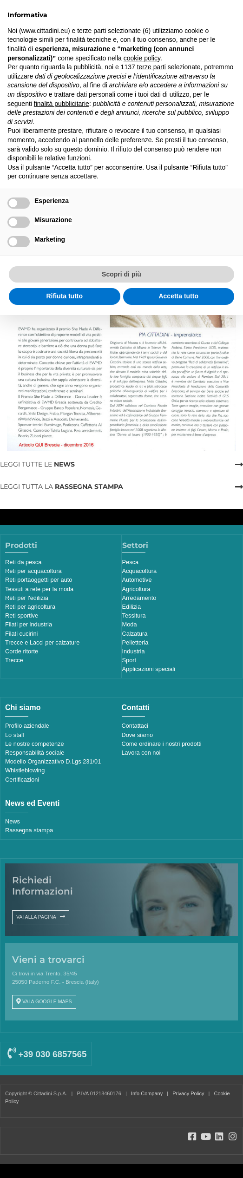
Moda (129, 624)
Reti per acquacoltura (33, 570)
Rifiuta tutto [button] (64, 296)
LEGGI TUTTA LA (61, 486)
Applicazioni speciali (149, 668)
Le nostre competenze (34, 743)
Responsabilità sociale (34, 752)
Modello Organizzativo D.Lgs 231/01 (53, 761)
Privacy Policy (188, 1093)
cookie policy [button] (142, 58)
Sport (129, 660)
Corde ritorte (21, 651)
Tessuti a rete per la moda (39, 589)
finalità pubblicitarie (61, 103)
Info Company (147, 1093)
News (12, 821)
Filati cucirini (21, 633)
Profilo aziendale (27, 725)
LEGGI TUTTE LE (37, 464)
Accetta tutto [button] (178, 296)
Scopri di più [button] (121, 274)
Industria (133, 651)
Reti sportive (21, 615)
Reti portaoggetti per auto (38, 579)
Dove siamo (137, 734)
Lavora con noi (141, 752)
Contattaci (135, 725)
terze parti (151, 67)
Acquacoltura (139, 570)
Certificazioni (22, 779)
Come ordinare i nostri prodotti (162, 743)
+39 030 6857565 (46, 1054)
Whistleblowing (25, 770)
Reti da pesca (23, 562)
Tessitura (134, 615)
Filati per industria (28, 624)
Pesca (130, 562)
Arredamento (139, 597)
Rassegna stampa (29, 830)
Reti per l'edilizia (26, 597)
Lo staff (15, 734)
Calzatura (135, 633)
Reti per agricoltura (30, 606)
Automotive (137, 579)
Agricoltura (136, 589)
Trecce (14, 660)
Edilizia (131, 606)
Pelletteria (135, 642)
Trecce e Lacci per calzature (42, 642)
